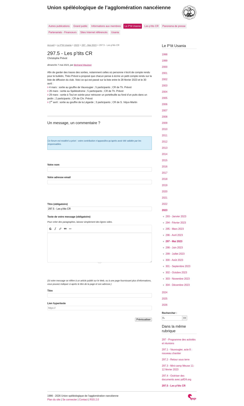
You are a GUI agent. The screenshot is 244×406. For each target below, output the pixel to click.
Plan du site (53, 399)
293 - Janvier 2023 (176, 216)
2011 (164, 135)
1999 (164, 60)
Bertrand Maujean (83, 65)
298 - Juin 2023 (174, 247)
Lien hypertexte (56, 303)
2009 (164, 123)
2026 (164, 305)
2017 (164, 172)
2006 (164, 104)
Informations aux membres (106, 26)
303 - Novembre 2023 (178, 278)
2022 (164, 204)
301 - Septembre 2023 (178, 266)
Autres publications (59, 26)
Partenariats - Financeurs (63, 32)
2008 (164, 116)
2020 (164, 191)
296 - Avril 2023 (174, 235)
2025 (164, 298)
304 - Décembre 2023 (178, 285)
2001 (164, 73)
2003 (164, 85)
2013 (164, 148)
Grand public (80, 26)
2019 (164, 185)
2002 (164, 79)
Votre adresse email (59, 177)
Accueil (50, 45)
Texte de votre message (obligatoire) (68, 216)
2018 (164, 179)
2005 (164, 98)
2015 (164, 160)
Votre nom (53, 164)
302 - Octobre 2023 (176, 272)
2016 (164, 166)
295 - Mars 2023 (175, 229)
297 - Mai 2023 (89, 45)
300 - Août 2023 (174, 260)
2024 (164, 292)
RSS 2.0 (94, 399)
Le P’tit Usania (133, 26)
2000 (164, 67)
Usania (115, 32)
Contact (83, 399)
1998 (164, 54)
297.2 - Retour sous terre (176, 359)
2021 (164, 197)
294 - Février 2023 (176, 222)
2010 (164, 129)
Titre (50, 290)
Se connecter (69, 399)
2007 (164, 110)
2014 (164, 154)
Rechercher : (169, 313)
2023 (76, 45)
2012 (164, 141)
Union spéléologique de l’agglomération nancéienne (109, 7)
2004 (164, 91)
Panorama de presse (173, 26)
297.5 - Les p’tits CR (173, 385)
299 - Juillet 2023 (175, 253)
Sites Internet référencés (93, 32)
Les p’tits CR (151, 26)
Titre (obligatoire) (57, 204)
